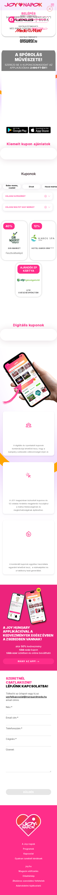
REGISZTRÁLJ (39, 28)
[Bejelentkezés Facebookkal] (28, 19)
